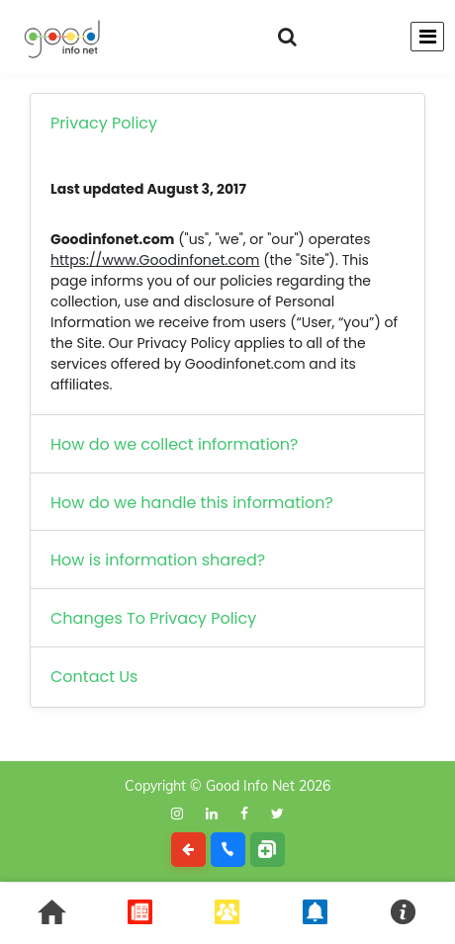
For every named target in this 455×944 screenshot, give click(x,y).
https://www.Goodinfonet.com (154, 260)
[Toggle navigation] (427, 36)
